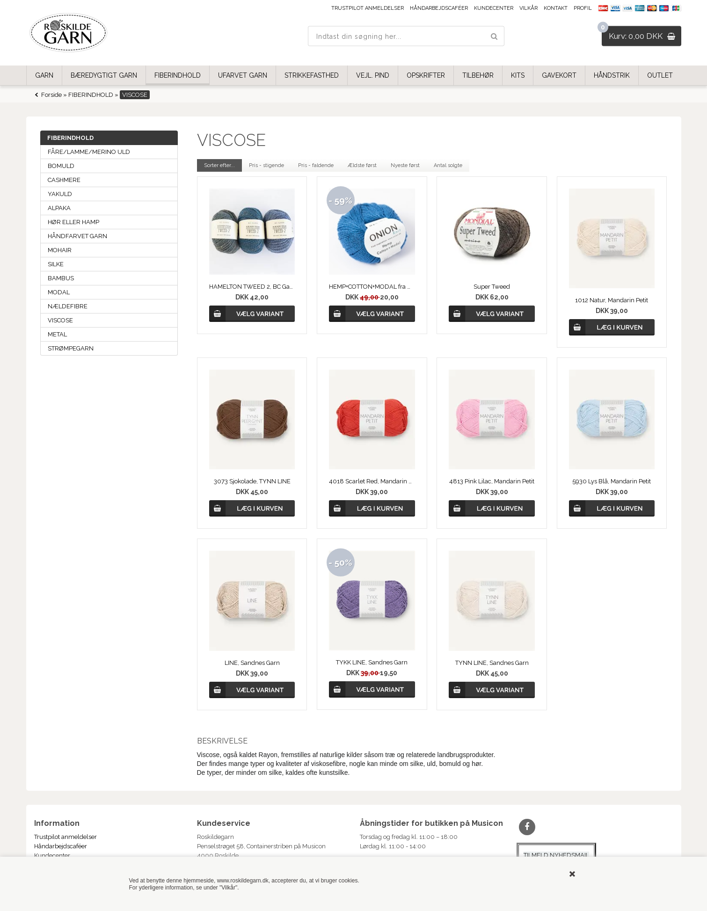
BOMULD (61, 165)
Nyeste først (405, 165)
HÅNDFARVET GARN (77, 236)
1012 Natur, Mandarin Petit (611, 300)
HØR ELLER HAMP (73, 222)
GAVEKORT (559, 75)
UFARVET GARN (242, 75)
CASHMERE (64, 179)
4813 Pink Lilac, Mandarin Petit (491, 481)
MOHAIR (60, 250)
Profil (583, 8)
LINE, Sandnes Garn (252, 662)
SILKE (56, 264)
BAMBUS (61, 278)
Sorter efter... (219, 165)
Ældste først (362, 165)
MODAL (59, 292)
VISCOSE (60, 320)
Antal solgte (448, 165)
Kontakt (556, 8)
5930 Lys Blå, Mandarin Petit (611, 481)
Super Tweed (492, 286)
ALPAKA (59, 207)
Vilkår (528, 8)
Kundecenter (493, 8)
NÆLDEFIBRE (67, 306)
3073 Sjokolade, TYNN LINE (252, 481)
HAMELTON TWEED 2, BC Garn (252, 286)
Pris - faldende (316, 165)
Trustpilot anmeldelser (367, 8)
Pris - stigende (266, 165)
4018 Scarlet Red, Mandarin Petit (372, 481)
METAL (57, 334)
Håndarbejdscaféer (439, 8)
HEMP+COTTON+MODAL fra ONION (372, 286)
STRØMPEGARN (71, 348)
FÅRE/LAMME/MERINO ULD (89, 151)
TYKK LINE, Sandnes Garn (372, 662)
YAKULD (60, 193)
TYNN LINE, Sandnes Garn (492, 662)
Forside (51, 94)
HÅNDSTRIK (612, 75)
